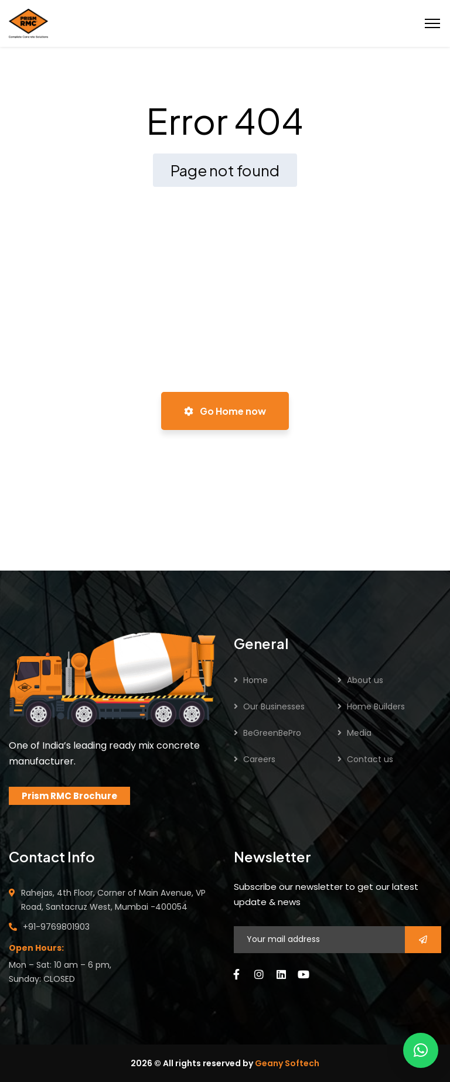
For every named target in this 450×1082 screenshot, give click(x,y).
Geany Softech (287, 1063)
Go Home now (225, 411)
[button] (420, 1050)
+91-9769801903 (56, 927)
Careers (259, 759)
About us (365, 680)
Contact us (370, 759)
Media (359, 733)
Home (255, 680)
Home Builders (376, 706)
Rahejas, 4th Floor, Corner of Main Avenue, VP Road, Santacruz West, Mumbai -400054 (113, 900)
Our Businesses (274, 706)
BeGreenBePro (272, 733)
